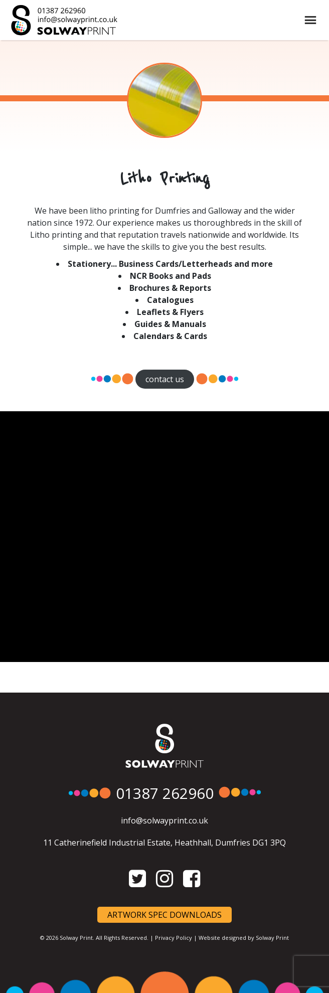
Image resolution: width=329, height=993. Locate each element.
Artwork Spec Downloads (164, 914)
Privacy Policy (173, 937)
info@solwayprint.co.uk (164, 820)
